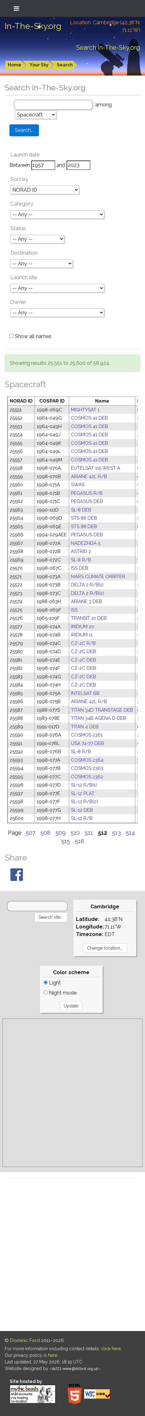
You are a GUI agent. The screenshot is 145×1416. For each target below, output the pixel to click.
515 (65, 841)
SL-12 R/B (82, 818)
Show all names (30, 336)
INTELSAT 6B (85, 693)
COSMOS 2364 (87, 760)
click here (111, 1348)
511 (89, 832)
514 (130, 832)
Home (14, 64)
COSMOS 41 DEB (89, 418)
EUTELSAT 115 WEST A (95, 468)
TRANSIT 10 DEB (89, 618)
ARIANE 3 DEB (86, 601)
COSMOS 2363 (87, 768)
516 (79, 841)
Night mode (60, 993)
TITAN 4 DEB (85, 727)
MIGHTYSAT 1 (85, 410)
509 (61, 832)
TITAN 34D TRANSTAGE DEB (102, 710)
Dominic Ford (25, 1340)
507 (30, 832)
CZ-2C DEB (83, 651)
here (52, 1355)
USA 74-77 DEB (87, 743)
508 (45, 832)
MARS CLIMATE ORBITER (98, 576)
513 (116, 832)
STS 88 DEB (84, 518)
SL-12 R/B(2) (84, 801)
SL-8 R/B (81, 560)
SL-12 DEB (82, 810)
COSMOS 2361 (87, 735)
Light (52, 983)
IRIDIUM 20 (82, 626)
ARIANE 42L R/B (89, 476)
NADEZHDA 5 (85, 543)
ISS (74, 610)
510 (75, 832)
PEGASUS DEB (87, 501)
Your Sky (39, 64)
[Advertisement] (72, 1092)
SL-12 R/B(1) (84, 785)
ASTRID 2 (81, 551)
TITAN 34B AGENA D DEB (98, 718)
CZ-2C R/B (83, 643)
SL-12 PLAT (82, 793)
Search (65, 64)
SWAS (77, 485)
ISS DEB (79, 568)
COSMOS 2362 (87, 777)
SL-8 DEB (81, 510)
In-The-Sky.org (33, 26)
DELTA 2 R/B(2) (87, 593)
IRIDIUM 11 (82, 635)
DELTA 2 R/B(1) (87, 585)
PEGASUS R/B (87, 493)
